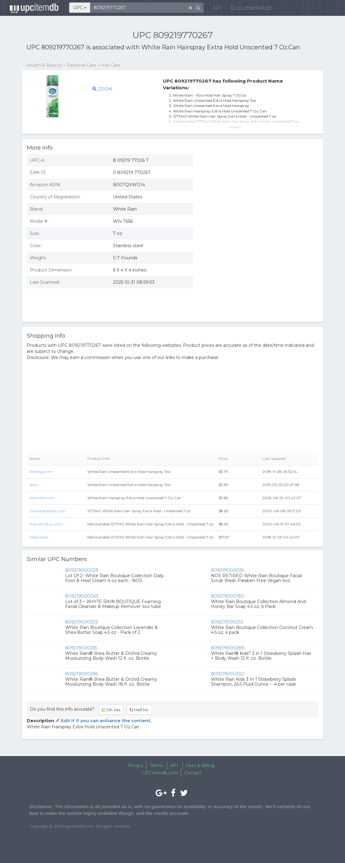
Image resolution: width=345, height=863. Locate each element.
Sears (33, 484)
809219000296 (81, 674)
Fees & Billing (200, 765)
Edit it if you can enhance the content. (103, 720)
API (213, 9)
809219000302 (227, 674)
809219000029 (81, 570)
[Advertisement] (260, 273)
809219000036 (227, 570)
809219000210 (227, 622)
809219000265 (81, 648)
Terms (156, 765)
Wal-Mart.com (42, 497)
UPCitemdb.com (160, 773)
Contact (192, 773)
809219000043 (81, 596)
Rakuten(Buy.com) (46, 524)
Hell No (139, 709)
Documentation (248, 9)
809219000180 (227, 596)
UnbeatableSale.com (47, 511)
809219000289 (227, 648)
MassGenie (38, 537)
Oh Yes (111, 709)
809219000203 (81, 622)
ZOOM (102, 89)
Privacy (135, 765)
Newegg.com (41, 471)
